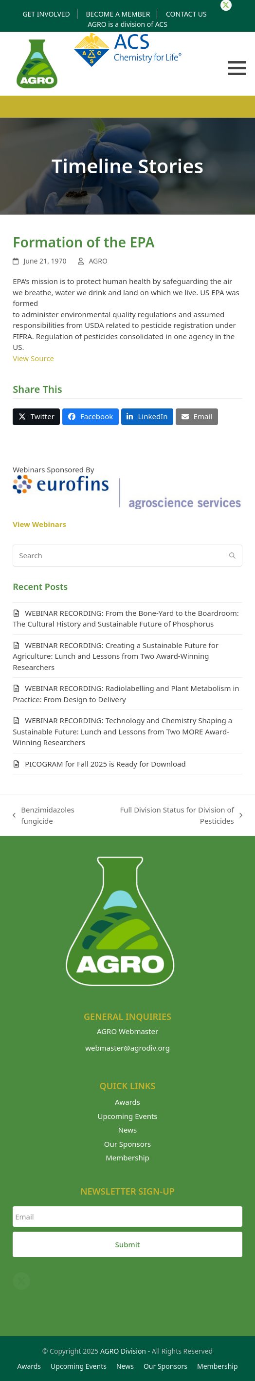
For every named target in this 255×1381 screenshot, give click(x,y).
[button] (237, 68)
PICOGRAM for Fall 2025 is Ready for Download (105, 764)
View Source (33, 358)
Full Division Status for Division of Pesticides (173, 815)
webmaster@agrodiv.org (127, 1048)
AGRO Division (123, 1351)
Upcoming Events (127, 1116)
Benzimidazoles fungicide (43, 815)
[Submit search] (232, 555)
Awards (127, 1102)
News (127, 1130)
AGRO (98, 260)
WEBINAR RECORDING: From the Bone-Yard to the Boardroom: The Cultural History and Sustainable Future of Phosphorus (126, 618)
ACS (161, 24)
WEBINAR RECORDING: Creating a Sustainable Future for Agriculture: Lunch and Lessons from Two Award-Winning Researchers (116, 656)
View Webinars (39, 524)
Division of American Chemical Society (127, 49)
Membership (127, 1157)
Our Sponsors (127, 1144)
